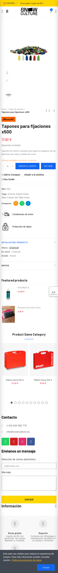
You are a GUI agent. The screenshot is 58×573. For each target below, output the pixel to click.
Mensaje (6, 472)
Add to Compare (11, 174)
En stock (6, 252)
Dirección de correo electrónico (15, 203)
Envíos (5, 265)
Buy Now (48, 166)
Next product (54, 110)
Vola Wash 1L (24, 287)
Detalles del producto (15, 242)
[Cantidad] (8, 166)
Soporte (43, 533)
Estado (5, 256)
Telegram (28, 203)
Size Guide (9, 179)
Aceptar (46, 567)
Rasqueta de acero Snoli (29, 307)
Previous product (46, 110)
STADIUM (14, 248)
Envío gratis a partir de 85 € (31, 3)
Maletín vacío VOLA (43, 380)
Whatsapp (22, 203)
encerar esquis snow (18, 194)
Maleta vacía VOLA (15, 380)
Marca (5, 248)
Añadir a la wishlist (34, 174)
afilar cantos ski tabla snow (16, 197)
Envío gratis (14, 533)
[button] (12, 403)
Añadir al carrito (27, 166)
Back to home (50, 110)
